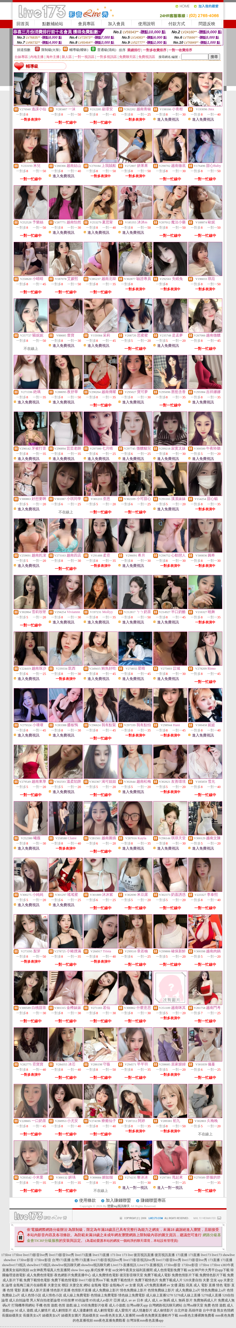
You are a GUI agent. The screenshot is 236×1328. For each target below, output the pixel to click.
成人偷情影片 (163, 1310)
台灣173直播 (61, 1260)
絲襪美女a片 (51, 1315)
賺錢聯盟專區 (153, 1200)
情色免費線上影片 (133, 1290)
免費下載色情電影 (64, 1280)
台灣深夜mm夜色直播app (144, 1320)
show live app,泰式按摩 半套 (91, 1270)
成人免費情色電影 (105, 1275)
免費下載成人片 (171, 1280)
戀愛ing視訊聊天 (118, 1206)
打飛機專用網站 (23, 1305)
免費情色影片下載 (212, 1275)
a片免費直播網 (155, 1285)
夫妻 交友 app (213, 1280)
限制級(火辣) (50, 50)
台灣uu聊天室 (193, 1305)
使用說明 (146, 24)
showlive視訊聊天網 (65, 1265)
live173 (206, 1255)
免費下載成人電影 (157, 1275)
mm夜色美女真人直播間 (117, 1315)
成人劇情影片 (62, 1310)
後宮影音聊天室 (131, 1275)
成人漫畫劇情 (83, 1310)
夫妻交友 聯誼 (58, 1285)
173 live (115, 1255)
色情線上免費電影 (104, 1295)
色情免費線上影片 (161, 1290)
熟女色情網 (225, 1310)
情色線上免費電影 (131, 1295)
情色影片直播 (60, 1290)
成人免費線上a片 (187, 1290)
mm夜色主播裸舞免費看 (196, 1315)
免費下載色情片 (122, 1280)
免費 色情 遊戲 (215, 1305)
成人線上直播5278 (159, 1295)
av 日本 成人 (142, 1300)
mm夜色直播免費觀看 (110, 1320)
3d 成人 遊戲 (24, 1310)
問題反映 (207, 24)
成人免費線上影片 (105, 1290)
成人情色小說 (52, 1295)
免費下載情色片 (146, 1280)
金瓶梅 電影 (100, 1285)
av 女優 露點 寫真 (180, 1285)
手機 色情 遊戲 (47, 1305)
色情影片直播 (81, 1290)
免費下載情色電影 (36, 1280)
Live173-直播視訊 (123, 1265)
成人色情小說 (31, 1295)
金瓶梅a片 (117, 1285)
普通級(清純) (106, 50)
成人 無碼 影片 (182, 1300)
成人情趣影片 (142, 1310)
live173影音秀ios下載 (94, 1280)
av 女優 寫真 (134, 1285)
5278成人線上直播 (187, 1295)
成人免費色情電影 (40, 1275)
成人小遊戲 (117, 1305)
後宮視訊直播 (144, 1255)
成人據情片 (42, 1310)
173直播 (181, 1255)
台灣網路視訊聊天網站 (165, 1305)
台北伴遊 (181, 1310)
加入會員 (116, 24)
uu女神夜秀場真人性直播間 (50, 1270)
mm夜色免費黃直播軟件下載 (157, 1315)
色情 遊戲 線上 (69, 1305)
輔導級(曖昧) (78, 50)
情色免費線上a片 (213, 1290)
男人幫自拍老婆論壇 (45, 1300)
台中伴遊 (209, 1310)
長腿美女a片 (32, 1315)
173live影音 (25, 1260)
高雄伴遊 (195, 1310)
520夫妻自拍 (192, 1280)
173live (6, 1255)
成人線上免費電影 (76, 1295)
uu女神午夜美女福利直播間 (132, 1270)
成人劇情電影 (104, 1310)
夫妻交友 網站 (79, 1285)
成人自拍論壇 (19, 1300)
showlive (229, 1255)
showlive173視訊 (14, 1265)
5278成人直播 (211, 1295)
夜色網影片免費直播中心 (72, 1275)
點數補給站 (52, 24)
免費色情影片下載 (185, 1275)
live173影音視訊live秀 (106, 1260)
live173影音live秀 (35, 1255)
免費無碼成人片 (205, 1300)
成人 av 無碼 (161, 1300)
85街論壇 (82, 1300)
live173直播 (83, 1255)
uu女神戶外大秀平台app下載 (209, 1270)
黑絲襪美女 (90, 1315)
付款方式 (176, 24)
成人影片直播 (39, 1290)
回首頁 (22, 24)
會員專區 (86, 24)
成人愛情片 (123, 1310)
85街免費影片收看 (94, 1305)
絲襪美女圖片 (71, 1315)
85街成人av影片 (101, 1300)
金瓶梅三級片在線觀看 (30, 1285)
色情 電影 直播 (18, 1290)
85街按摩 (67, 1300)
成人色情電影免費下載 (170, 1270)
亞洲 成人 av (123, 1300)
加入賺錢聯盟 (118, 1200)
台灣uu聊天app (137, 1305)
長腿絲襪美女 (12, 1315)
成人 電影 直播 (204, 1285)
